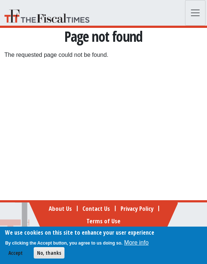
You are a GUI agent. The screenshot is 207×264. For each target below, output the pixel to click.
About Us (60, 208)
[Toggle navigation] (195, 13)
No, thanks (49, 254)
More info (136, 244)
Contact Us (96, 208)
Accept (15, 254)
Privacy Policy (137, 208)
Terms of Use (103, 221)
